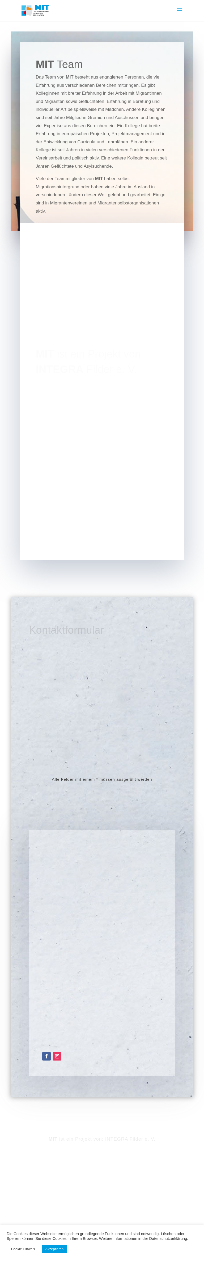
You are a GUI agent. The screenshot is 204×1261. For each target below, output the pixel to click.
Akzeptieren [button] (54, 1249)
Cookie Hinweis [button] (23, 1249)
